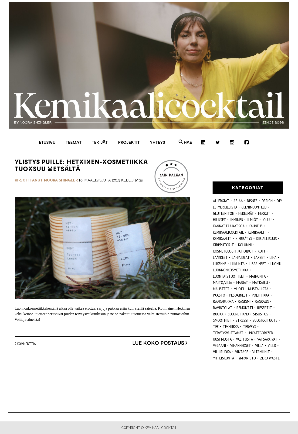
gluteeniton (223, 213)
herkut (264, 213)
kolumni (245, 244)
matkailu (260, 282)
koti (261, 251)
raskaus (262, 301)
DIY (279, 200)
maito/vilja (222, 282)
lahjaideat (241, 257)
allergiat (221, 200)
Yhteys (157, 142)
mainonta (257, 276)
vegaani (219, 345)
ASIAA (238, 200)
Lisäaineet (257, 263)
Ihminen (236, 219)
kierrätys (244, 238)
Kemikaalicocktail (228, 232)
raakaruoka (223, 301)
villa (259, 345)
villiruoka (222, 351)
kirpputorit (223, 244)
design (267, 200)
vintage (241, 351)
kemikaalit (222, 238)
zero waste (270, 358)
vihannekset (240, 345)
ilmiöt (252, 219)
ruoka (218, 314)
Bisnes (252, 200)
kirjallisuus (266, 238)
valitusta (244, 339)
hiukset (219, 219)
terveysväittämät (228, 332)
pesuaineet (238, 295)
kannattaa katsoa (229, 226)
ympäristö (247, 358)
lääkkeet (220, 257)
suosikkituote (265, 320)
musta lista (258, 288)
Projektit (129, 142)
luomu (276, 263)
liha (273, 257)
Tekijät (100, 142)
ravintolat (222, 307)
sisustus (260, 314)
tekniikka (231, 326)
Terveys (249, 326)
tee (216, 326)
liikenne (219, 263)
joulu (266, 219)
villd (272, 345)
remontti (245, 307)
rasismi (244, 301)
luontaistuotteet (229, 276)
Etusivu (47, 142)
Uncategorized (260, 332)
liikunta (237, 263)
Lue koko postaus (155, 343)
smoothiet (222, 320)
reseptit (264, 307)
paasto (219, 295)
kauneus (256, 226)
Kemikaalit (257, 232)
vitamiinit (261, 351)
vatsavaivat (267, 339)
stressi (242, 320)
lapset (259, 257)
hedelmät (246, 213)
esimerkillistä (225, 207)
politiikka (260, 295)
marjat (242, 282)
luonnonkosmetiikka (230, 270)
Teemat (73, 142)
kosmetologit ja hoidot (233, 251)
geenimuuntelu (254, 207)
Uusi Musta (222, 339)
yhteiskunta (223, 358)
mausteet (221, 288)
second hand (238, 314)
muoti (239, 288)
